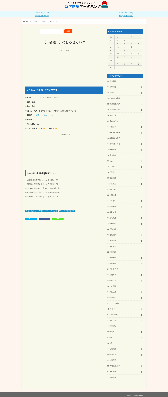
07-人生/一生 (111, 115)
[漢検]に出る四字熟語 (126, 16)
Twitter (31, 219)
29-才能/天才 (111, 239)
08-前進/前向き (112, 121)
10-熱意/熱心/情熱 (113, 132)
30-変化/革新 (111, 245)
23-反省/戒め (111, 205)
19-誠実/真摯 (111, 183)
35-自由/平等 (111, 273)
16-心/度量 (111, 166)
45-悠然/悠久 (111, 330)
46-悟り (110, 336)
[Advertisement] (45, 66)
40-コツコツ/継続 (113, 302)
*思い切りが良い (32, 211)
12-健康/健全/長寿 (113, 143)
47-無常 (110, 341)
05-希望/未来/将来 (113, 103)
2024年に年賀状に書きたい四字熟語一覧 (42, 184)
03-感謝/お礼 (111, 92)
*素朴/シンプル (44, 211)
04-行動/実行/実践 (113, 98)
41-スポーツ (111, 307)
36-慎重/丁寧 (111, 279)
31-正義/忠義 (111, 251)
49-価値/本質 (111, 353)
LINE (57, 219)
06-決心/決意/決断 (113, 109)
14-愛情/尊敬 (111, 154)
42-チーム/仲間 (112, 313)
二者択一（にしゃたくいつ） (45, 115)
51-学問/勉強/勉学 (113, 364)
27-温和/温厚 (111, 228)
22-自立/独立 (111, 200)
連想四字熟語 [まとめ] (126, 12)
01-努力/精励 (111, 81)
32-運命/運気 (111, 256)
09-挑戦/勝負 (111, 126)
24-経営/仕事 (111, 211)
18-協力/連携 (111, 177)
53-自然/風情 (111, 375)
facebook (44, 219)
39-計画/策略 (111, 296)
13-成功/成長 (111, 149)
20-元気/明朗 (111, 189)
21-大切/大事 (111, 194)
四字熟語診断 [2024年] (42, 16)
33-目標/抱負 (111, 262)
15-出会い (110, 160)
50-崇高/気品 (111, 358)
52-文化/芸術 (111, 370)
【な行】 (55, 211)
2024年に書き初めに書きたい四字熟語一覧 (43, 188)
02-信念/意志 (111, 87)
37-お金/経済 (111, 285)
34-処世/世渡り (112, 268)
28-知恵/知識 (111, 234)
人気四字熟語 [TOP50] (42, 12)
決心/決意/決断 (70, 211)
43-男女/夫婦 (111, 319)
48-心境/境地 (111, 347)
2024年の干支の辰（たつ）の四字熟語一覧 (43, 192)
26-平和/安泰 (111, 222)
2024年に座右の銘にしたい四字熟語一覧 (42, 180)
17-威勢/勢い (111, 171)
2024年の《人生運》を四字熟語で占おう (42, 197)
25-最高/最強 (111, 217)
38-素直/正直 (111, 290)
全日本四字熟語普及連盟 (135, 394)
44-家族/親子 (111, 324)
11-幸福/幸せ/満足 (113, 138)
